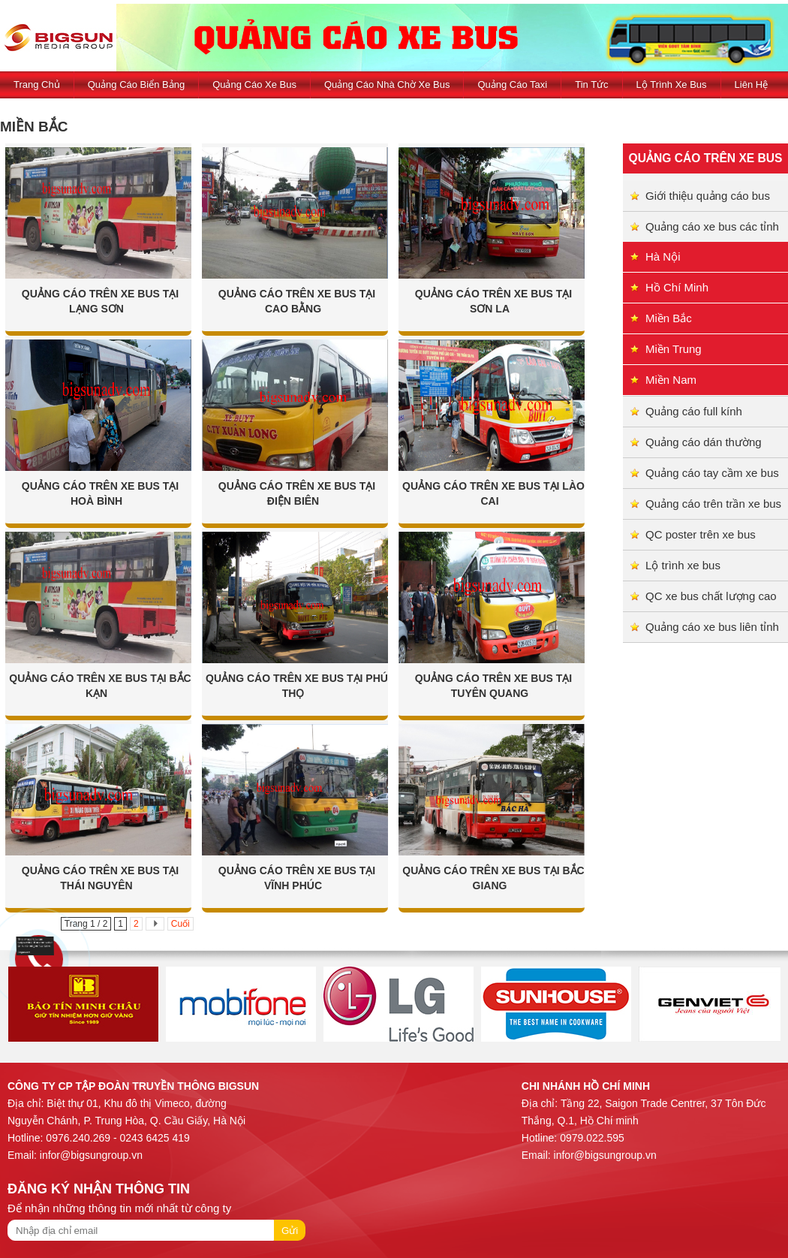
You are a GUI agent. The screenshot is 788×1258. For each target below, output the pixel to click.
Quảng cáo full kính (693, 411)
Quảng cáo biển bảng (136, 84)
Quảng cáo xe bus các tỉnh (712, 226)
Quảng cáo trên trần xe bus (713, 503)
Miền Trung (673, 348)
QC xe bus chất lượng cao (711, 596)
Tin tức (591, 84)
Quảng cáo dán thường (703, 442)
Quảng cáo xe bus (254, 84)
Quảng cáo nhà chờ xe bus (387, 84)
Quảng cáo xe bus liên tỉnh (712, 626)
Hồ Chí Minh (676, 287)
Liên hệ (751, 84)
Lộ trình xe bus (671, 84)
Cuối (180, 924)
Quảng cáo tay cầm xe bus (712, 472)
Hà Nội (663, 256)
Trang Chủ (37, 84)
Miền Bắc (668, 318)
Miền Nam (670, 379)
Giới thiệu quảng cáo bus (707, 195)
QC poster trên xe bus (700, 534)
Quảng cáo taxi (512, 84)
